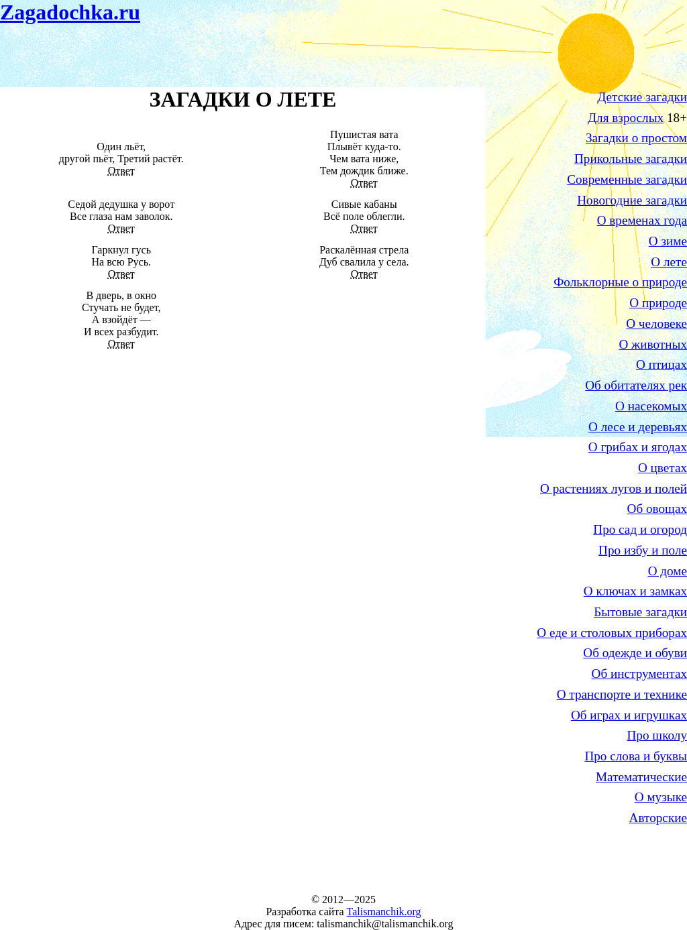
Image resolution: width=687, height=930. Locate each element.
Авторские (658, 818)
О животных (653, 344)
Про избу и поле (642, 550)
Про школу (657, 735)
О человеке (656, 323)
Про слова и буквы (635, 756)
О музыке (661, 797)
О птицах (661, 364)
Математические (641, 777)
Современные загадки (627, 179)
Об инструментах (639, 673)
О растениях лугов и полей (613, 488)
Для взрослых (626, 118)
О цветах (662, 468)
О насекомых (651, 406)
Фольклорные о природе (620, 282)
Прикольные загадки (630, 159)
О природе (658, 303)
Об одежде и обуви (635, 653)
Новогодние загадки (632, 200)
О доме (667, 571)
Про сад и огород (640, 529)
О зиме (668, 241)
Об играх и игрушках (629, 715)
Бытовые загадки (640, 612)
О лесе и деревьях (637, 427)
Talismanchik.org (384, 911)
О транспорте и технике (622, 694)
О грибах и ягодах (637, 447)
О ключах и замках (635, 591)
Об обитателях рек (636, 385)
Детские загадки (642, 97)
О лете (669, 262)
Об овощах (657, 509)
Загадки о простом (636, 138)
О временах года (642, 220)
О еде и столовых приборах (612, 633)
